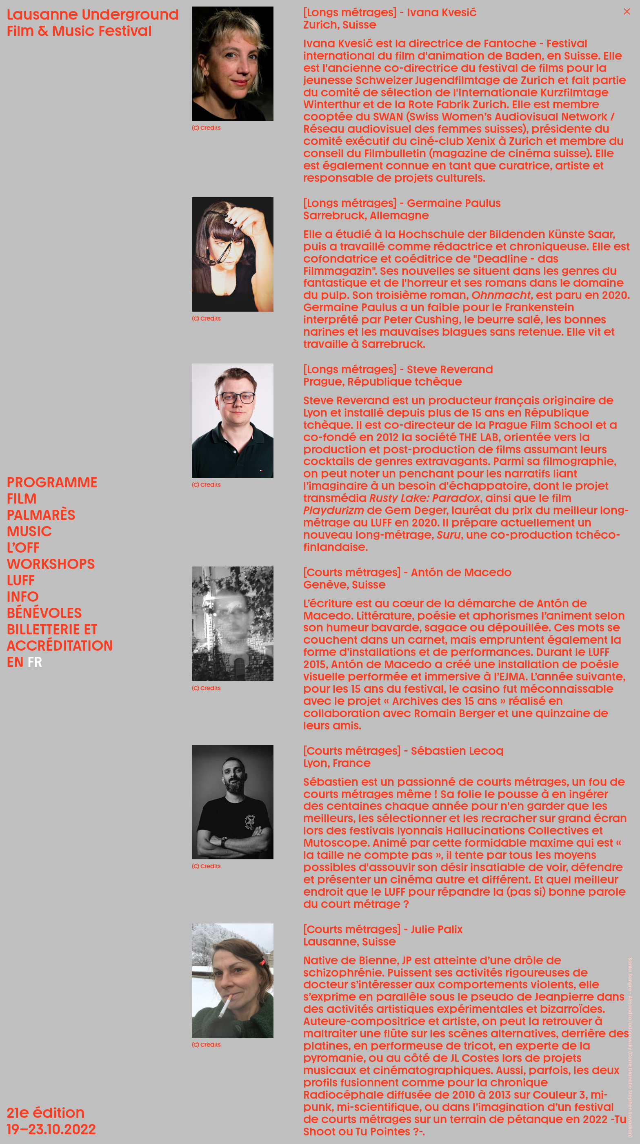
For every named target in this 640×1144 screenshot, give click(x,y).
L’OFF (23, 548)
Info (23, 597)
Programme (52, 482)
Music (29, 531)
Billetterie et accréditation (60, 637)
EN (15, 662)
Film (22, 499)
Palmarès (41, 515)
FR (34, 662)
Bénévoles (44, 613)
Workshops (51, 564)
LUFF (21, 580)
